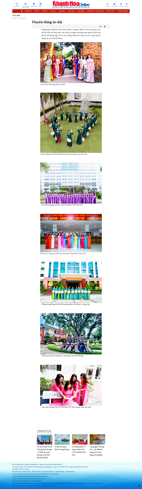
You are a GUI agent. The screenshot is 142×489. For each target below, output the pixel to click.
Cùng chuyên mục (44, 431)
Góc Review (114, 6)
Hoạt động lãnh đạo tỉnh (25, 7)
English (127, 6)
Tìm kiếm (107, 6)
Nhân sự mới (34, 6)
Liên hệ (121, 6)
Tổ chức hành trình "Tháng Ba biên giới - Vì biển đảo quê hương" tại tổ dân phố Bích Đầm (44, 452)
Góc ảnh (16, 15)
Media (40, 6)
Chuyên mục (16, 6)
